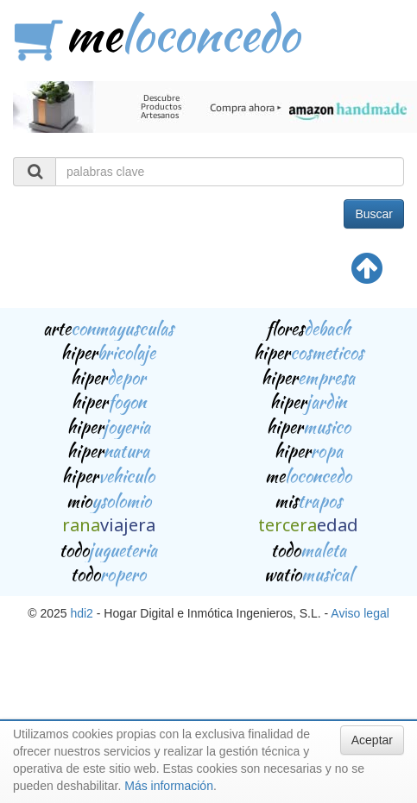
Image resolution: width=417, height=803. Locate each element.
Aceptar (372, 740)
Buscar (374, 214)
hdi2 (81, 613)
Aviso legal (360, 613)
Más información (168, 786)
